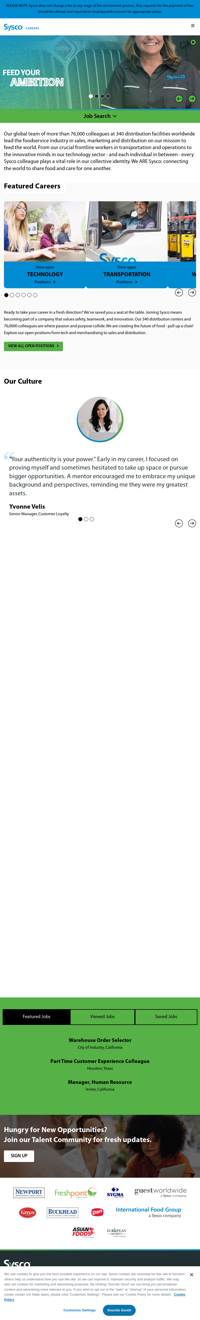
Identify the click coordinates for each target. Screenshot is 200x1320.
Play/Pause (193, 42)
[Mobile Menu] (193, 27)
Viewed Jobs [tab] (102, 1016)
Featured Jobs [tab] (36, 1016)
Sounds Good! (119, 1310)
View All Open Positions (31, 346)
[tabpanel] (100, 1065)
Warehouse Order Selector (100, 1040)
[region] (100, 1293)
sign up (19, 1156)
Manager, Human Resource (100, 1082)
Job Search (97, 116)
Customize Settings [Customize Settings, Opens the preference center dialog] (80, 1310)
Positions (43, 282)
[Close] (191, 1274)
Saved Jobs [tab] (166, 1016)
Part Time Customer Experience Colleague (100, 1061)
